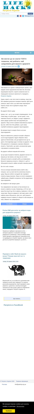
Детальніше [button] (20, 406)
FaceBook (9, 204)
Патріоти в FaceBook (13, 305)
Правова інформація (22, 381)
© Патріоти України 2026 (7, 381)
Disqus (25, 204)
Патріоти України (6, 96)
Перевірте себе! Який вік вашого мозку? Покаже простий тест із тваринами (14, 256)
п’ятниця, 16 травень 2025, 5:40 (9, 66)
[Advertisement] (16, 34)
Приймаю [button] (9, 411)
